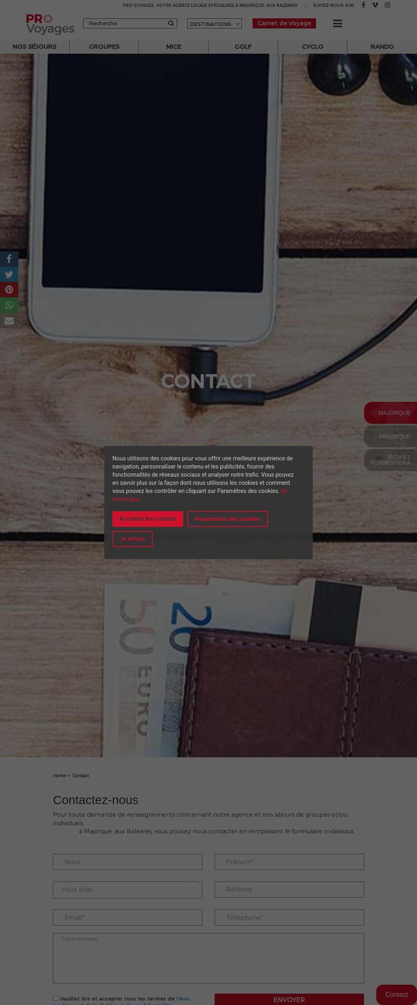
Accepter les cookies (147, 518)
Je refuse (132, 539)
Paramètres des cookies (228, 518)
